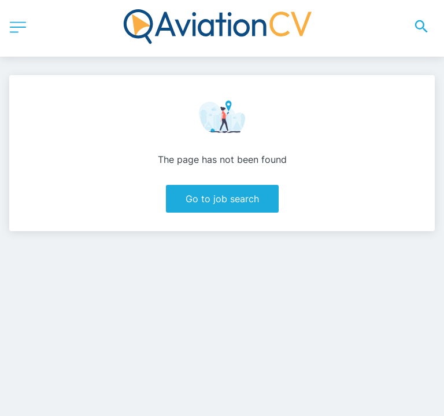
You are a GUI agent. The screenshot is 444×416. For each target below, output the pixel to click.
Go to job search (222, 199)
